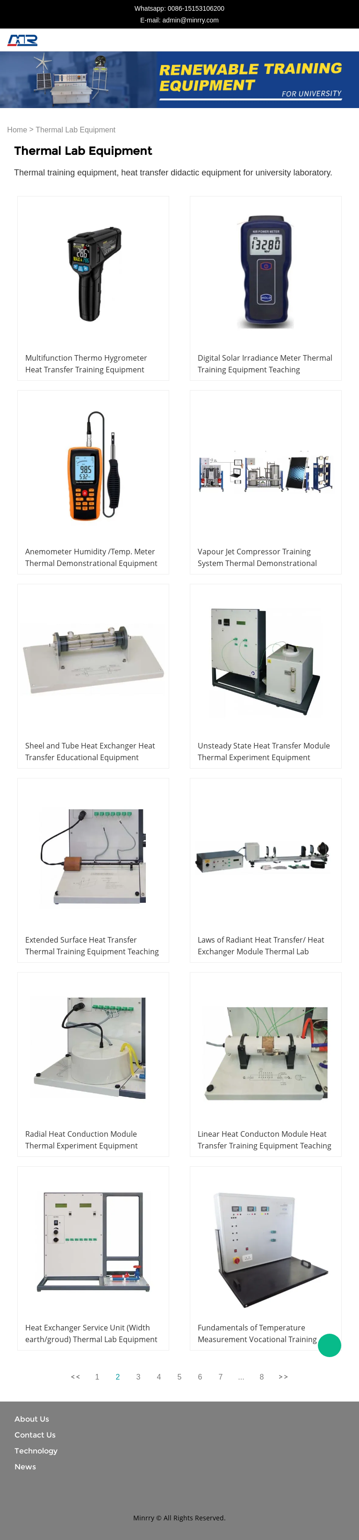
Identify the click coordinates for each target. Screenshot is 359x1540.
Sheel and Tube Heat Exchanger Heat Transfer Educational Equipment (90, 752)
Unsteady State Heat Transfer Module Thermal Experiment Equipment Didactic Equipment (264, 757)
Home (17, 130)
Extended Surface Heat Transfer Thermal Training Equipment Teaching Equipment (92, 951)
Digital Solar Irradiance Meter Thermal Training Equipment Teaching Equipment (265, 369)
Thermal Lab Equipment (75, 130)
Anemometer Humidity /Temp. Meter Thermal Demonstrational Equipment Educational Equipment (91, 563)
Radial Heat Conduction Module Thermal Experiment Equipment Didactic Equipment (81, 1145)
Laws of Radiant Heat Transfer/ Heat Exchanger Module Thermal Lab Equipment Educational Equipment (261, 951)
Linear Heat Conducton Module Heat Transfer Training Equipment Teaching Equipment (264, 1145)
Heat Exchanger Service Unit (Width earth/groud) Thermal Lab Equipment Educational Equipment (91, 1339)
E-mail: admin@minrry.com (179, 20)
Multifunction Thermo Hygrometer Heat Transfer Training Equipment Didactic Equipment (86, 369)
